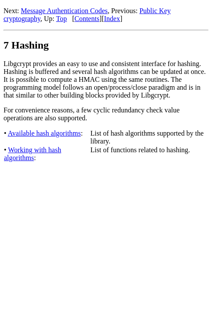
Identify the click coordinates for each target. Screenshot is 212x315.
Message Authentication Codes (64, 10)
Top (61, 18)
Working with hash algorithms (32, 153)
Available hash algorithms (44, 133)
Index (112, 18)
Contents (86, 18)
